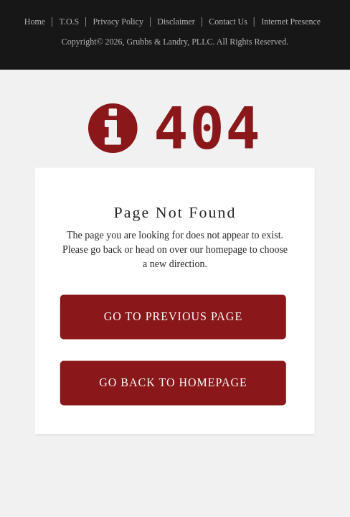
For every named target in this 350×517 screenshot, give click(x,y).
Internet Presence (291, 22)
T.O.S (69, 22)
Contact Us (228, 22)
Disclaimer (176, 22)
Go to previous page (173, 316)
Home (34, 22)
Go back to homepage (173, 382)
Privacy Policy (118, 22)
